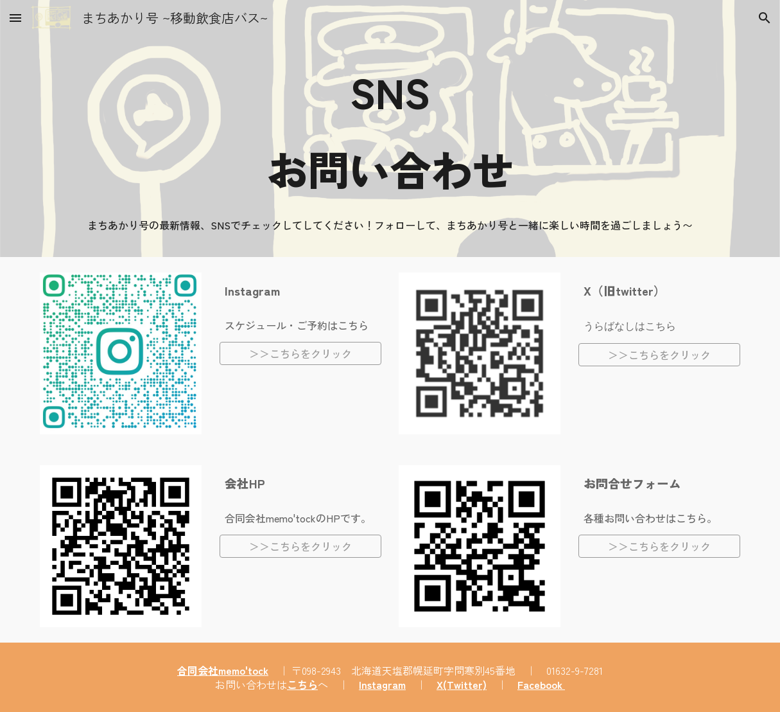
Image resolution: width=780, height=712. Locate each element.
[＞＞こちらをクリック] (300, 353)
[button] (15, 17)
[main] (390, 129)
